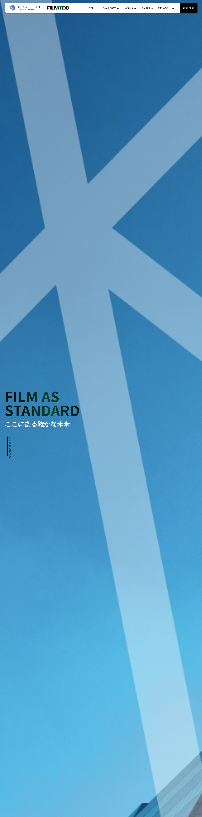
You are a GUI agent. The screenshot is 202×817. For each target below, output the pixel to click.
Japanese (188, 7)
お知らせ (93, 7)
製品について (111, 7)
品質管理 (131, 7)
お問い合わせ (166, 7)
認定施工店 (147, 7)
